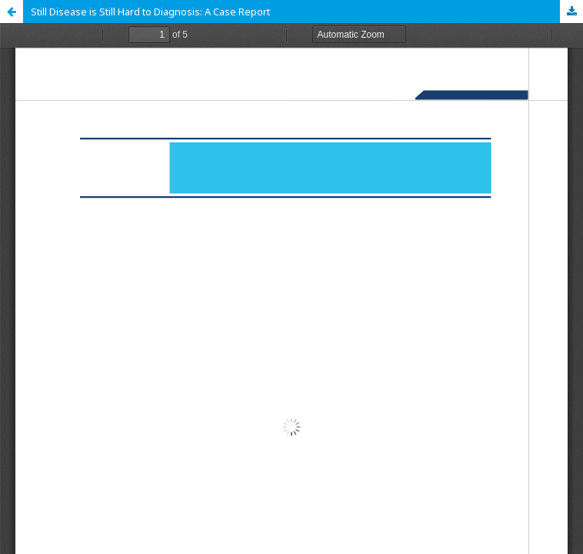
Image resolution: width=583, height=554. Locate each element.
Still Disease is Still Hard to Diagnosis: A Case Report (150, 11)
